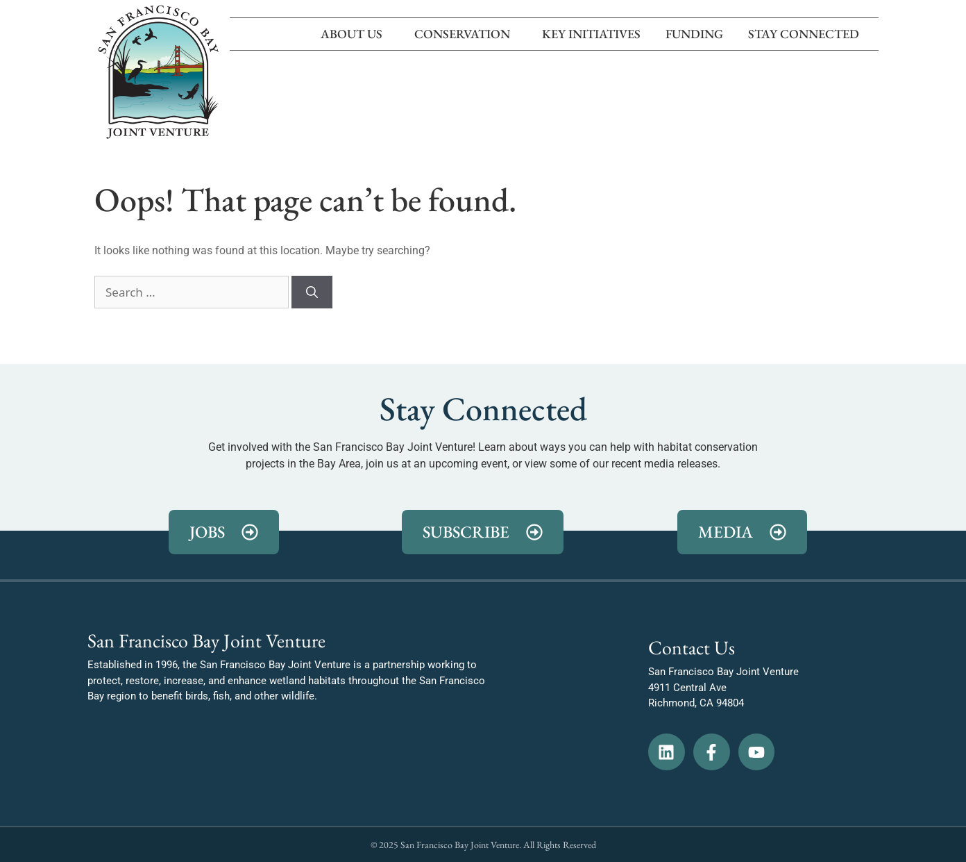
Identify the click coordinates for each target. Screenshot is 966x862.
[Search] (311, 292)
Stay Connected (807, 34)
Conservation (465, 34)
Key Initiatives (591, 34)
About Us (355, 34)
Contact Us (691, 647)
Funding (694, 34)
